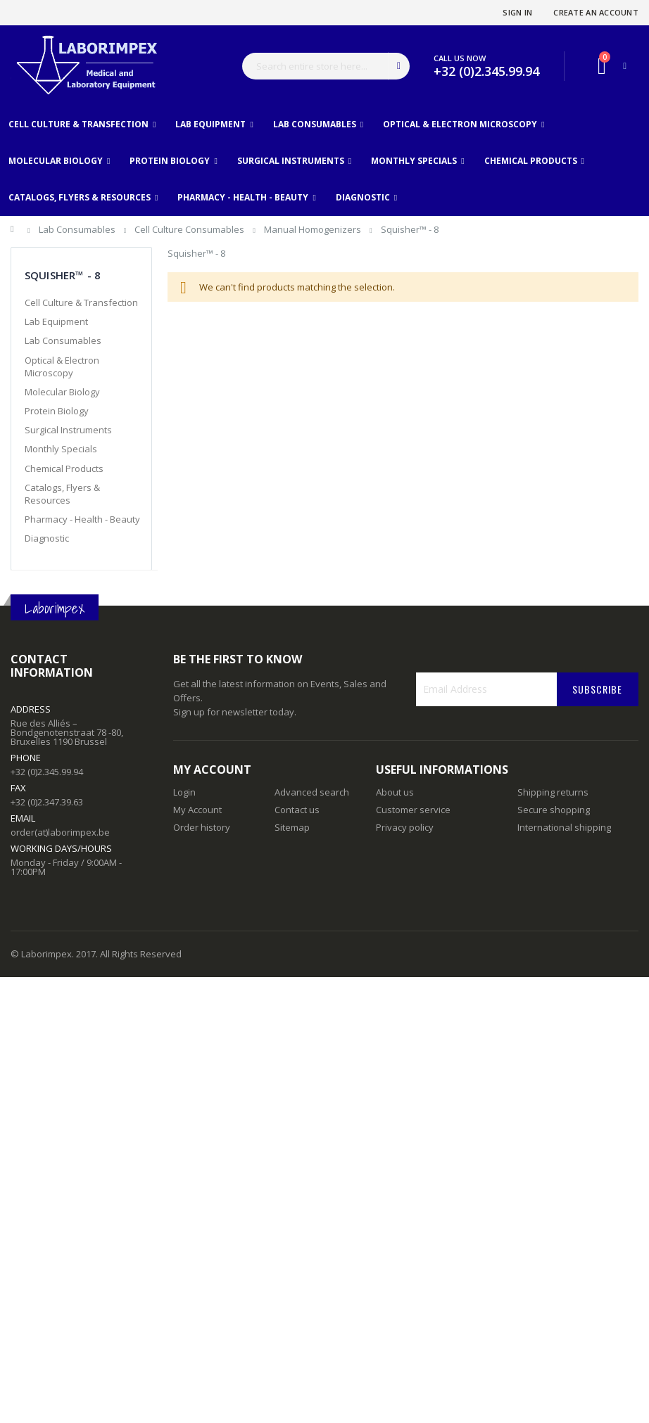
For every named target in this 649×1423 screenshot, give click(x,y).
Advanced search (312, 792)
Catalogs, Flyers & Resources (62, 493)
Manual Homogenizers (313, 229)
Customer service (413, 809)
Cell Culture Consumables (190, 229)
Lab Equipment (56, 321)
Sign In (517, 12)
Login (184, 792)
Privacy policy (405, 827)
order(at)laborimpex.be (60, 832)
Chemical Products (64, 468)
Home (16, 231)
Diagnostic (47, 538)
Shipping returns (552, 792)
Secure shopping (553, 809)
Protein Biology (57, 410)
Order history (201, 827)
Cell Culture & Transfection (81, 302)
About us (395, 792)
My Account (197, 809)
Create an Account (595, 12)
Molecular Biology (62, 391)
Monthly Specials (61, 448)
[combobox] (325, 66)
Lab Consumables (78, 229)
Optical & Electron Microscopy (62, 366)
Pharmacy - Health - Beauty (82, 519)
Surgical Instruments (68, 429)
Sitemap (292, 827)
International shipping (564, 827)
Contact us (297, 809)
